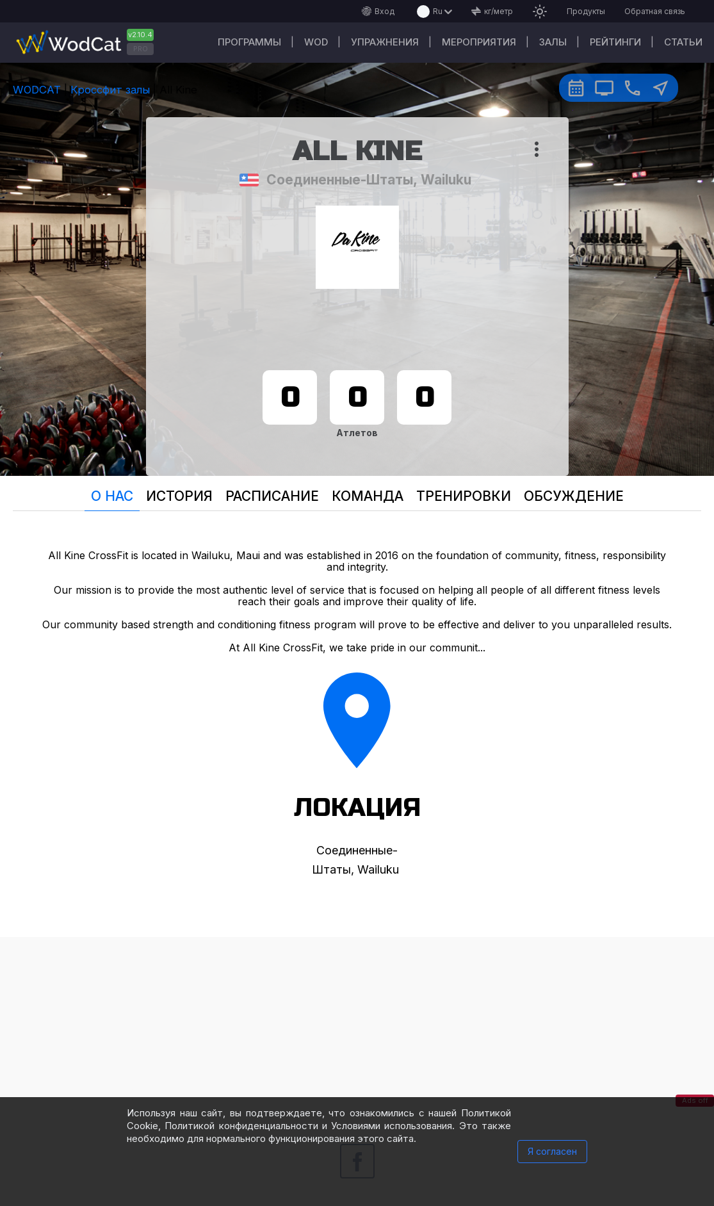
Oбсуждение (574, 496)
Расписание (272, 496)
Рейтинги (615, 42)
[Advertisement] (357, 1026)
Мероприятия (479, 42)
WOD (316, 42)
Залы (553, 42)
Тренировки (463, 496)
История (179, 496)
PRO (140, 48)
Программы (249, 42)
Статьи (683, 42)
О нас (112, 496)
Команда (367, 496)
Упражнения (385, 42)
